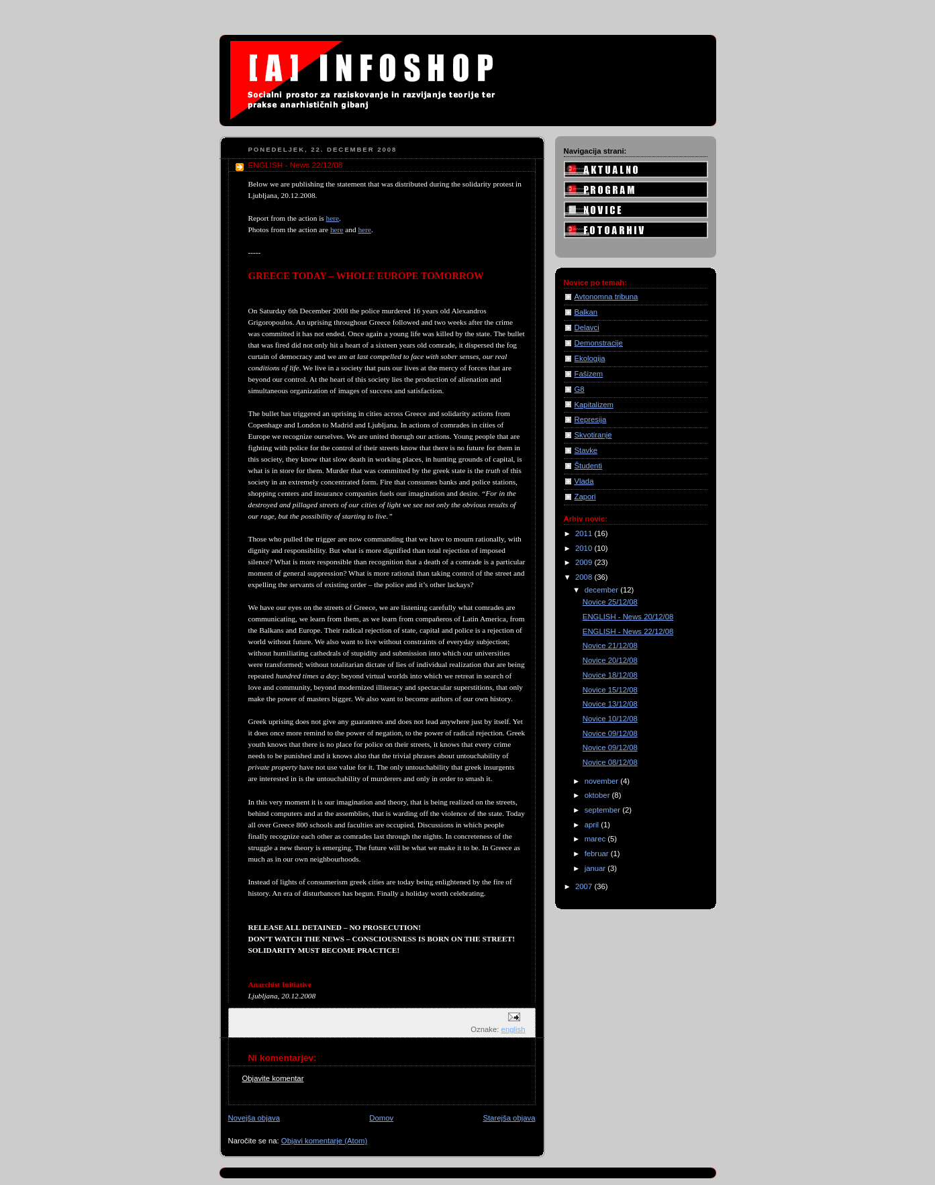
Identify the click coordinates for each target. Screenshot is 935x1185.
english (513, 1029)
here (333, 218)
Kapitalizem (594, 405)
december (603, 590)
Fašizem (589, 374)
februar (598, 853)
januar (596, 868)
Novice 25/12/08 (610, 602)
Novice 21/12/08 (610, 645)
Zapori (585, 497)
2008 (584, 577)
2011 (584, 533)
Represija (591, 419)
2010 (584, 548)
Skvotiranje (593, 435)
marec (596, 839)
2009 (584, 562)
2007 (584, 886)
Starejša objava (509, 1118)
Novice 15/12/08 (610, 690)
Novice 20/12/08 (610, 660)
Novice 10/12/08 (610, 719)
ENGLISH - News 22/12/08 (628, 631)
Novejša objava (254, 1118)
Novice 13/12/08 (610, 704)
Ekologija (590, 358)
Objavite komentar (273, 1078)
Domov (381, 1118)
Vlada (584, 481)
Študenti (589, 466)
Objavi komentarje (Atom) (324, 1141)
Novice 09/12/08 (610, 733)
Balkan (586, 312)
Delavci (587, 327)
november (603, 781)
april (593, 825)
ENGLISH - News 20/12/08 (628, 617)
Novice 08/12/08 (610, 762)
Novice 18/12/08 (610, 675)
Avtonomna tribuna (606, 297)
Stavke (586, 450)
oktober (598, 795)
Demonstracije (599, 343)
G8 (580, 389)
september (604, 810)
